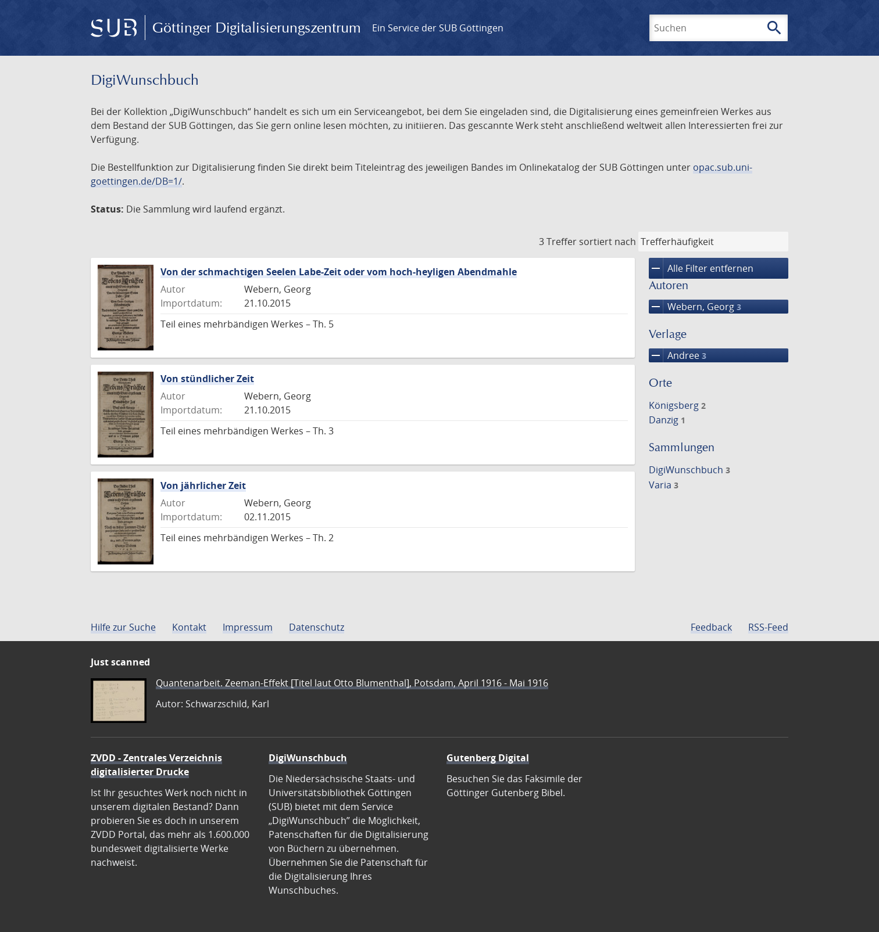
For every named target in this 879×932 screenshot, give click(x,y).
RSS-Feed (768, 627)
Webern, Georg (695, 307)
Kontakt (189, 627)
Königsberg (677, 405)
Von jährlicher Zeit (203, 485)
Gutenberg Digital (487, 757)
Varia (663, 484)
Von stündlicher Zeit (207, 378)
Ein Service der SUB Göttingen (437, 27)
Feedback (711, 627)
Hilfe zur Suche (123, 627)
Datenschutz (316, 627)
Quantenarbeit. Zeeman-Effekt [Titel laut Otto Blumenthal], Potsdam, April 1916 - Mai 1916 (352, 682)
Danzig (667, 419)
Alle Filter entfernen (701, 268)
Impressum (248, 627)
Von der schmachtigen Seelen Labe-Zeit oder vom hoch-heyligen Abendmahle (338, 271)
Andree (677, 355)
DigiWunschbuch (689, 469)
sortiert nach (607, 241)
